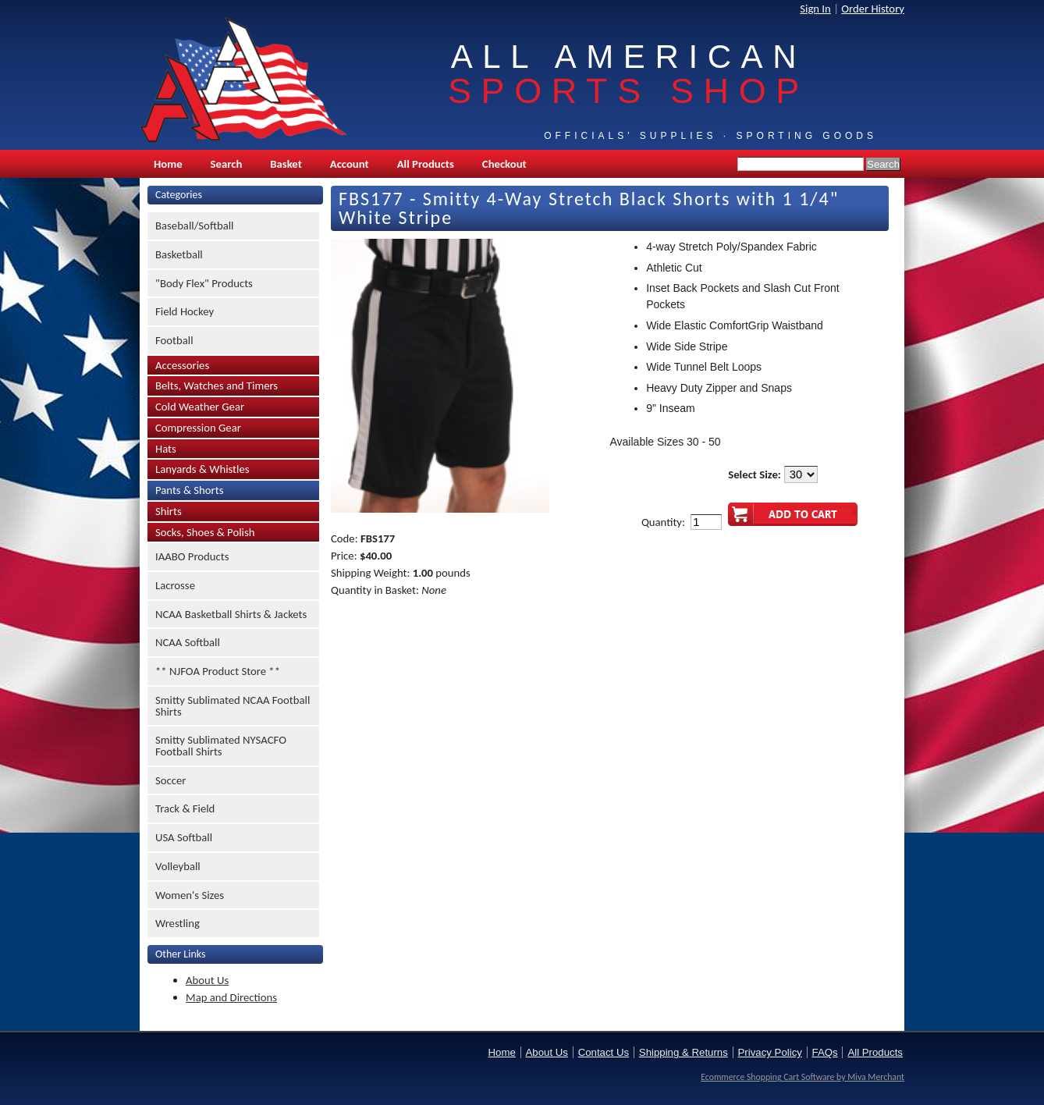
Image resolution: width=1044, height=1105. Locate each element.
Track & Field (185, 808)
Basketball (179, 254)
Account (349, 164)
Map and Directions (231, 997)
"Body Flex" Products (204, 283)
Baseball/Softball (194, 226)
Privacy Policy (770, 1052)
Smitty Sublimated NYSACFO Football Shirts (220, 746)
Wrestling (177, 923)
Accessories (182, 365)
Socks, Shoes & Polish (204, 532)
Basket (285, 164)
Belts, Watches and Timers (216, 385)
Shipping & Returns (683, 1052)
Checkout (504, 164)
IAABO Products (192, 556)
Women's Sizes (189, 895)
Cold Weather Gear (199, 407)
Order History (872, 9)
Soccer (170, 780)
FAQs (825, 1052)
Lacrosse (175, 585)
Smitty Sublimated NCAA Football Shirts (232, 706)
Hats (165, 449)
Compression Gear (198, 428)
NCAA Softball (187, 642)
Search (227, 164)
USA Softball (183, 837)
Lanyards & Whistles (202, 469)
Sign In (815, 9)
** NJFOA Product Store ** (217, 671)
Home (168, 164)
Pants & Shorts (189, 490)
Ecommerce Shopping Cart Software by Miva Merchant (802, 1076)
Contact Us (603, 1052)
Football (174, 340)
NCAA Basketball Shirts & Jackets (231, 614)
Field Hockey (184, 311)
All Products (425, 164)
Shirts (168, 511)
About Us (207, 980)
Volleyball (178, 866)
